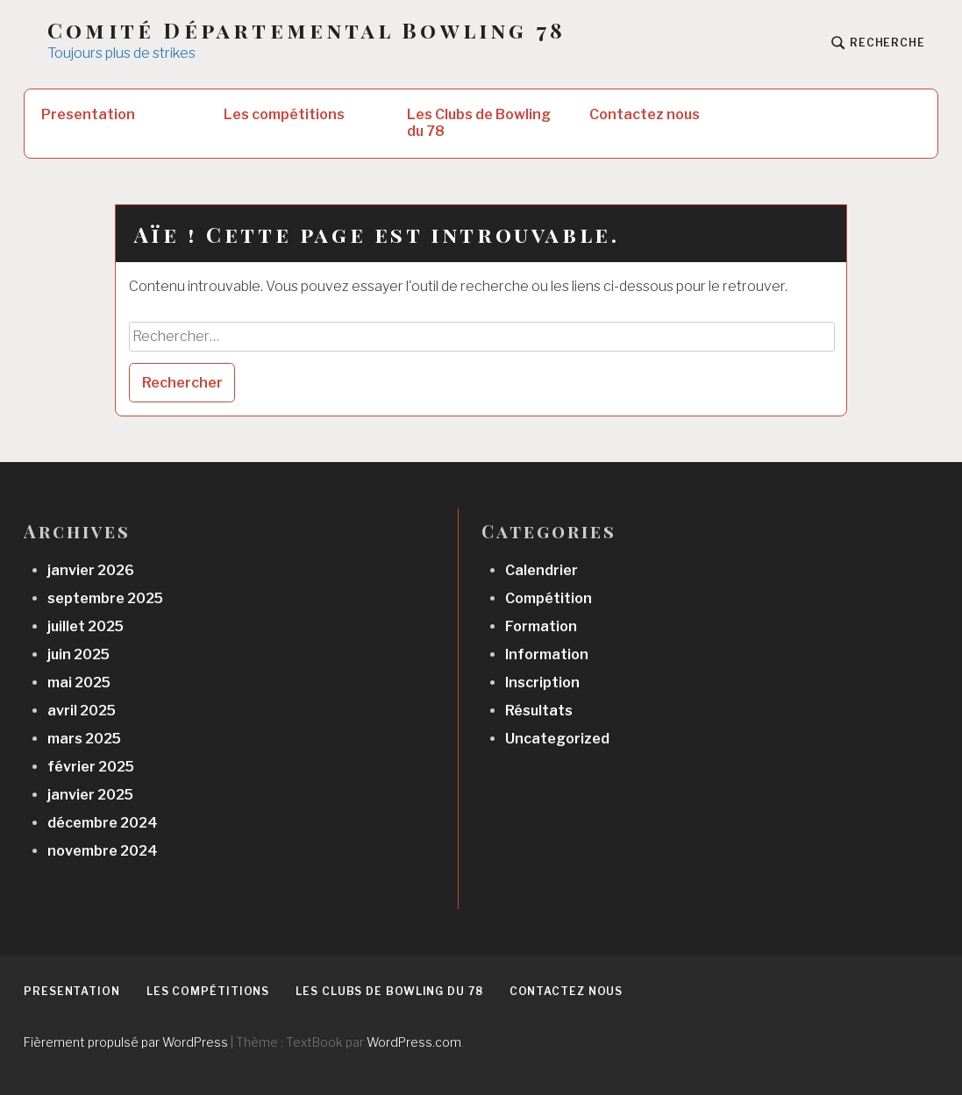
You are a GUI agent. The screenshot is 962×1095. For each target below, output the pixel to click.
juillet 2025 (85, 626)
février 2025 (90, 766)
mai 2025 (78, 682)
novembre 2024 (102, 851)
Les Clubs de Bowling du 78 (479, 122)
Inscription (542, 682)
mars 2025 (84, 738)
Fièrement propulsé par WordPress (126, 1042)
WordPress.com (414, 1042)
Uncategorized (557, 738)
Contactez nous (644, 114)
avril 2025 (81, 710)
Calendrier (541, 570)
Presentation (88, 114)
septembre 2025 (105, 598)
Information (546, 654)
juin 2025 (78, 654)
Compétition (548, 598)
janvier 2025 (90, 794)
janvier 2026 (90, 570)
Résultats (539, 710)
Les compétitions (284, 114)
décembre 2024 (102, 822)
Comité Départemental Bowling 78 (306, 30)
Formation (541, 626)
